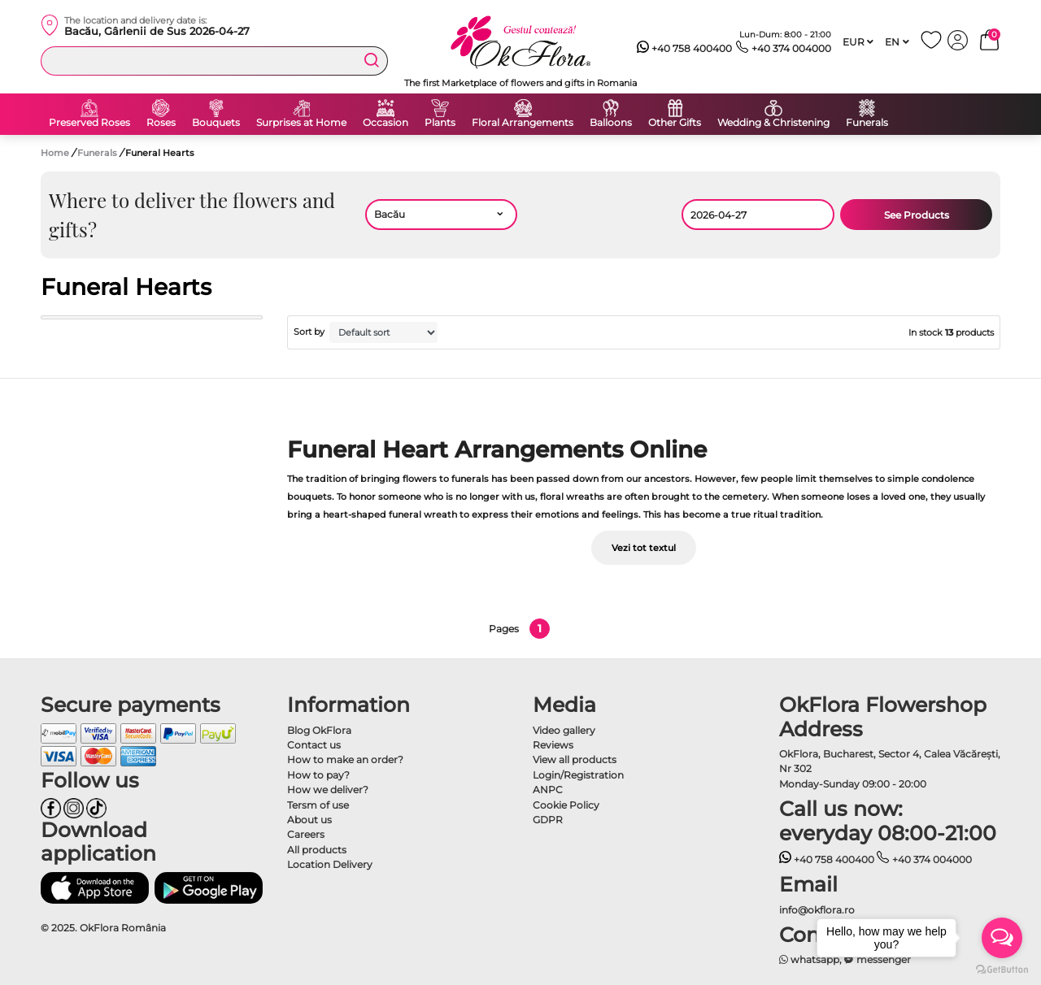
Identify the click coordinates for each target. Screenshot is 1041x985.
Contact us (314, 745)
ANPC (548, 789)
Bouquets (216, 122)
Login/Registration (578, 775)
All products (316, 850)
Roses (161, 122)
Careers (305, 834)
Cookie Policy (566, 805)
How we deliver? (327, 789)
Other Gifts (674, 122)
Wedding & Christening (773, 122)
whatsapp (809, 959)
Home (55, 152)
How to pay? (318, 775)
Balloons (611, 122)
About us (309, 820)
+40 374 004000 (783, 49)
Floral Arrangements (522, 122)
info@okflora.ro (817, 910)
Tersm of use (318, 805)
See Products (916, 215)
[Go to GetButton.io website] (1002, 969)
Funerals (867, 122)
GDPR (548, 820)
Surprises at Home (301, 122)
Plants (440, 122)
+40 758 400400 (685, 49)
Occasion (385, 122)
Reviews (553, 745)
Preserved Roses (89, 122)
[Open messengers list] (1002, 938)
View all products (574, 759)
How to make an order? (345, 759)
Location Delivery (329, 864)
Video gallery (564, 730)
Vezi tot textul (644, 547)
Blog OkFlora (319, 730)
